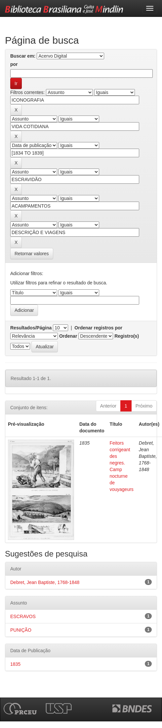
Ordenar (68, 336)
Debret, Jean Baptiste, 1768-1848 (44, 582)
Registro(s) (126, 336)
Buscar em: (22, 56)
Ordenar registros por (98, 327)
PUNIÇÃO (20, 630)
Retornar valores (32, 253)
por (14, 64)
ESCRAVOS (23, 616)
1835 (15, 664)
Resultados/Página (31, 327)
